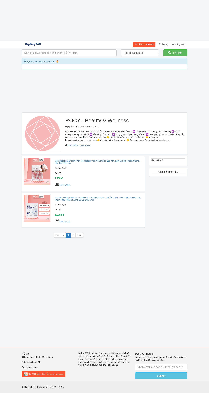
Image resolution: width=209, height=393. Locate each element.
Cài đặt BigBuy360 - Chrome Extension (44, 374)
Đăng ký (163, 44)
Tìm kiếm (175, 52)
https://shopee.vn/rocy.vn (79, 145)
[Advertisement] (104, 20)
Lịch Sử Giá (64, 185)
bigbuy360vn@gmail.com (41, 357)
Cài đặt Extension (144, 44)
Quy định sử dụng (30, 367)
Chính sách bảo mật (31, 362)
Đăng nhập (178, 44)
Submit (161, 375)
